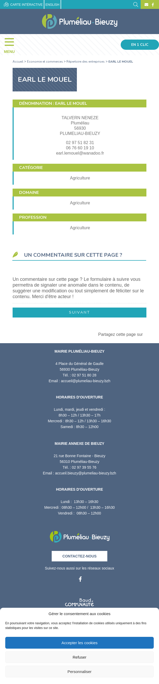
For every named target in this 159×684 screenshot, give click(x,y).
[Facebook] (152, 5)
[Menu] (12, 44)
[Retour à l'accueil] (79, 535)
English (52, 5)
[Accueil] (79, 21)
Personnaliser (79, 671)
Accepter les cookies (79, 643)
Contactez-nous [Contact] (79, 556)
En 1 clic (140, 44)
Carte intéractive (23, 4)
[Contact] (146, 5)
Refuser (80, 657)
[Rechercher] (135, 4)
